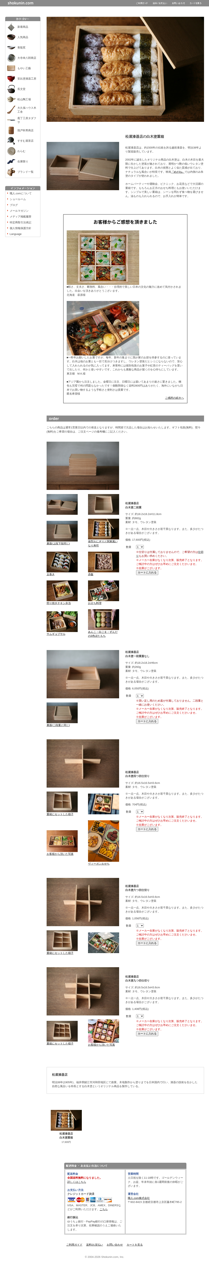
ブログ (14, 205)
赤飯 (103, 573)
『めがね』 (178, 171)
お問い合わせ (115, 1244)
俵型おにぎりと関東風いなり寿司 (103, 542)
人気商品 (22, 37)
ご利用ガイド (74, 1244)
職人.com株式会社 (139, 1198)
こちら (104, 1209)
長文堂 (21, 89)
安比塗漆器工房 (26, 78)
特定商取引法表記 (20, 222)
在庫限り (22, 161)
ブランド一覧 (25, 171)
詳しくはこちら (76, 1181)
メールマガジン (19, 210)
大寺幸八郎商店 (26, 57)
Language (16, 234)
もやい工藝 (24, 68)
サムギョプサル (62, 633)
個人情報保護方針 (20, 228)
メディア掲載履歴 (20, 216)
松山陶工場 (24, 99)
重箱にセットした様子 (62, 813)
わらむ (21, 151)
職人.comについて (21, 193)
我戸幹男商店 (25, 130)
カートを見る (135, 1244)
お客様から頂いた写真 (62, 853)
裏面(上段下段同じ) (62, 542)
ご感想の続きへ (174, 397)
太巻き (62, 573)
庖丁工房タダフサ (26, 120)
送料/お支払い (94, 1244)
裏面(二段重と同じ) (62, 724)
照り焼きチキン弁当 (62, 602)
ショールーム (18, 199)
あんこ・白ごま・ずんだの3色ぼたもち (103, 632)
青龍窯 (21, 47)
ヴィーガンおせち (103, 862)
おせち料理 (103, 602)
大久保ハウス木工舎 (26, 110)
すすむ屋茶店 (25, 140)
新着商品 (22, 26)
